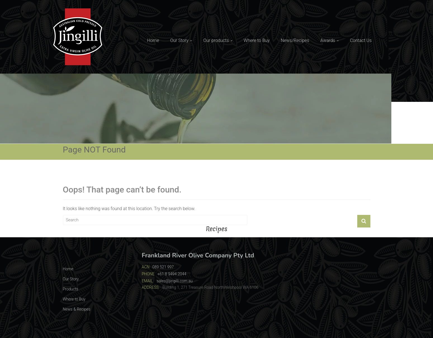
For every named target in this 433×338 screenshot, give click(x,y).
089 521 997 (163, 267)
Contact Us (361, 40)
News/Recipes (295, 40)
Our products (216, 40)
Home (153, 40)
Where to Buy (257, 40)
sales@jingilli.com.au (175, 281)
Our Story (179, 40)
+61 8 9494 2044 (171, 274)
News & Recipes (77, 309)
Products (70, 289)
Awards (327, 40)
